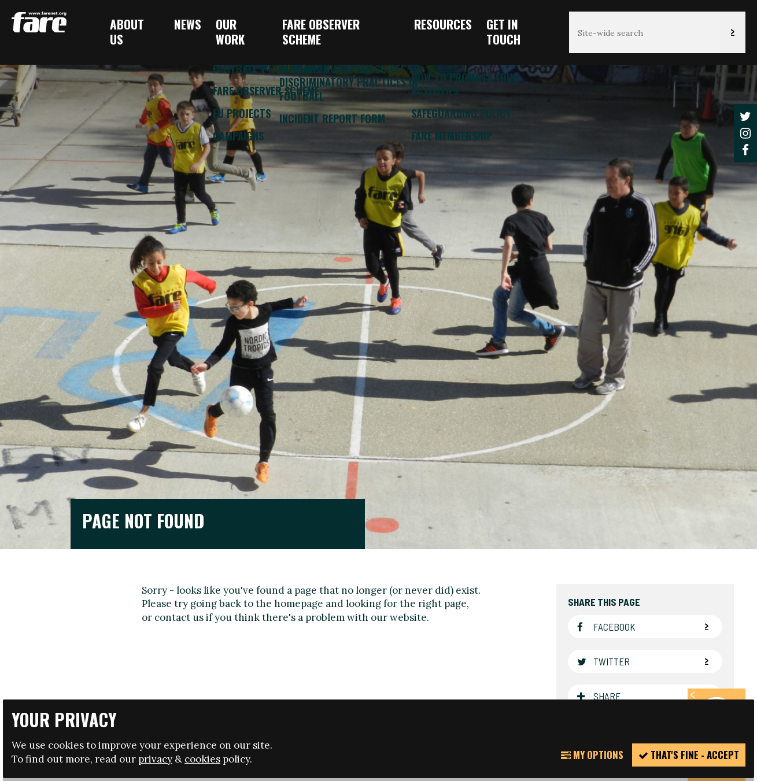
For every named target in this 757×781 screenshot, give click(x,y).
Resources (443, 24)
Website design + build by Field (428, 689)
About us (127, 31)
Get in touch (503, 31)
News (187, 24)
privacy (155, 759)
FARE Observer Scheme (321, 31)
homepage (298, 348)
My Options (592, 754)
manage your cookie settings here (484, 637)
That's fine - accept (688, 754)
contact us (179, 362)
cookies (202, 759)
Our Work (230, 31)
